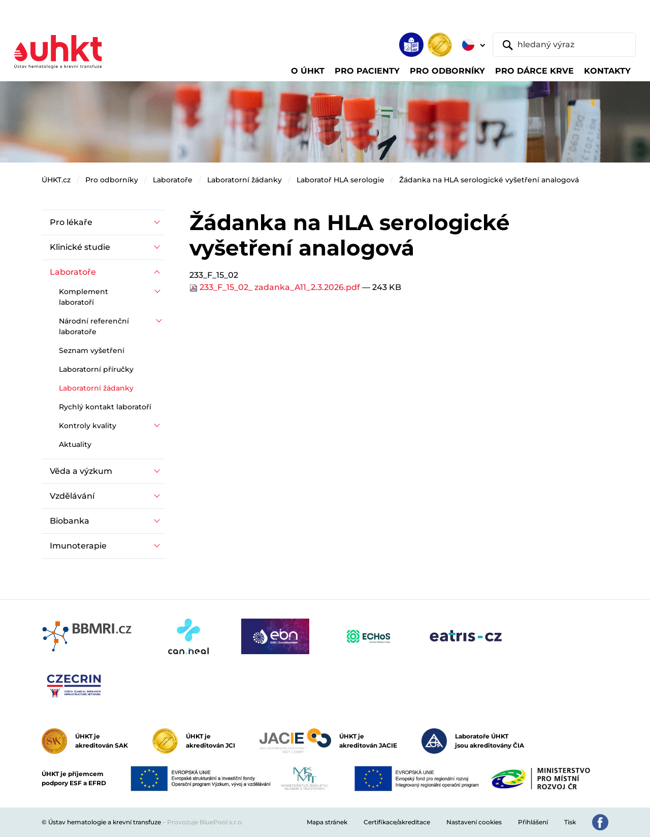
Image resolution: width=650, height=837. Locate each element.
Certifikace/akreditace (397, 822)
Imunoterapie (78, 546)
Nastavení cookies (474, 822)
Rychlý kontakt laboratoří (105, 406)
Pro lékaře (71, 222)
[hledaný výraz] (564, 45)
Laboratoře (172, 179)
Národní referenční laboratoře (94, 326)
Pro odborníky (111, 179)
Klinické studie (80, 247)
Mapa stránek (327, 822)
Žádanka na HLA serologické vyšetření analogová (489, 179)
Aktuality (75, 444)
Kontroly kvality (87, 425)
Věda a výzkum (81, 471)
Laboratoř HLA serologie (340, 179)
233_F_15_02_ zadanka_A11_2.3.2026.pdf (275, 287)
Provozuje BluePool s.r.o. (205, 822)
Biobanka (69, 521)
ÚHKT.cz (56, 179)
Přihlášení (533, 822)
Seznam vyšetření (91, 350)
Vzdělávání (72, 496)
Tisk (570, 822)
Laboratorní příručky (96, 369)
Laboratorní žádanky (244, 179)
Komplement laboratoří (83, 297)
